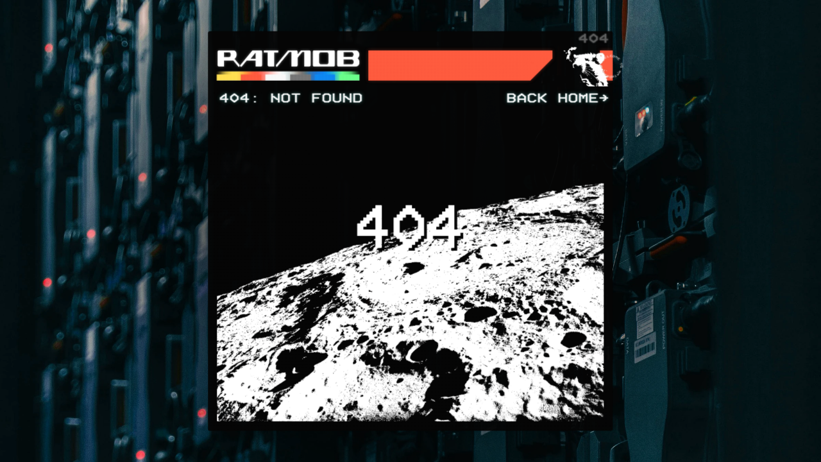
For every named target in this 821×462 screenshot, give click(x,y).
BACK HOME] (556, 98)
